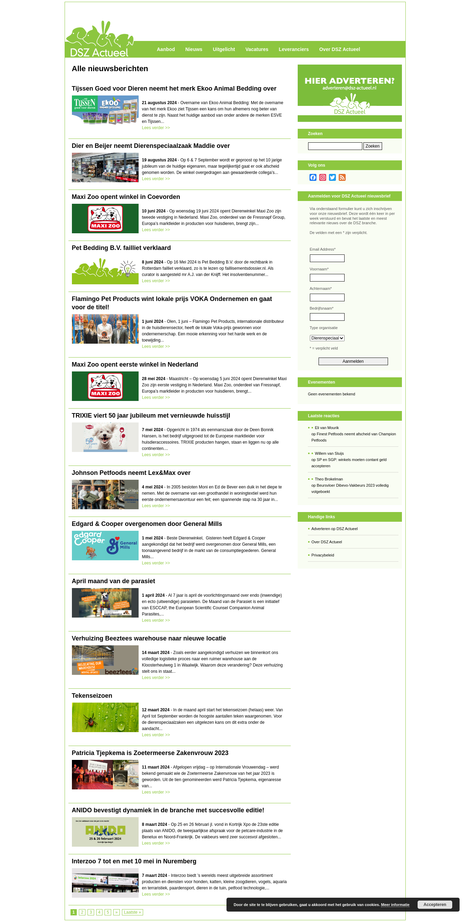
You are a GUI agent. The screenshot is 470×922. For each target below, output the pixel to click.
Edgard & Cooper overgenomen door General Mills (147, 523)
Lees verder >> (156, 127)
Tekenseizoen (92, 695)
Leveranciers (294, 49)
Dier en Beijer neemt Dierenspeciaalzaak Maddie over (151, 145)
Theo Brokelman (329, 479)
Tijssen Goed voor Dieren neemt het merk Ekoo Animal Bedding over (174, 88)
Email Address (323, 249)
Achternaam (321, 288)
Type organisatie (324, 328)
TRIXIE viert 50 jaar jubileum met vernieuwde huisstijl (151, 415)
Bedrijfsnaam (321, 308)
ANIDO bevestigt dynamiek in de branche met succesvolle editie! (168, 810)
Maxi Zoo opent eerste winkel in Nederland (135, 364)
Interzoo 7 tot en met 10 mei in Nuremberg (134, 861)
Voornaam (319, 269)
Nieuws (194, 49)
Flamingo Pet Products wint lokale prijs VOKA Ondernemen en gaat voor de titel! (172, 303)
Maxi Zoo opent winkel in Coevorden (126, 196)
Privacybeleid (323, 555)
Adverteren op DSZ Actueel (335, 529)
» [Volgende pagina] (116, 912)
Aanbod (166, 49)
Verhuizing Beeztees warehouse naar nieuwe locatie (149, 638)
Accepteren (434, 904)
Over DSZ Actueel (339, 49)
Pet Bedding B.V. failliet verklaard (121, 247)
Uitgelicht (224, 49)
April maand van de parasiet (113, 581)
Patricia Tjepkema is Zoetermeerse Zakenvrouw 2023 (150, 752)
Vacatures (256, 49)
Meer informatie (395, 905)
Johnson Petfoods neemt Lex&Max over (131, 472)
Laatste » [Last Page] (132, 912)
